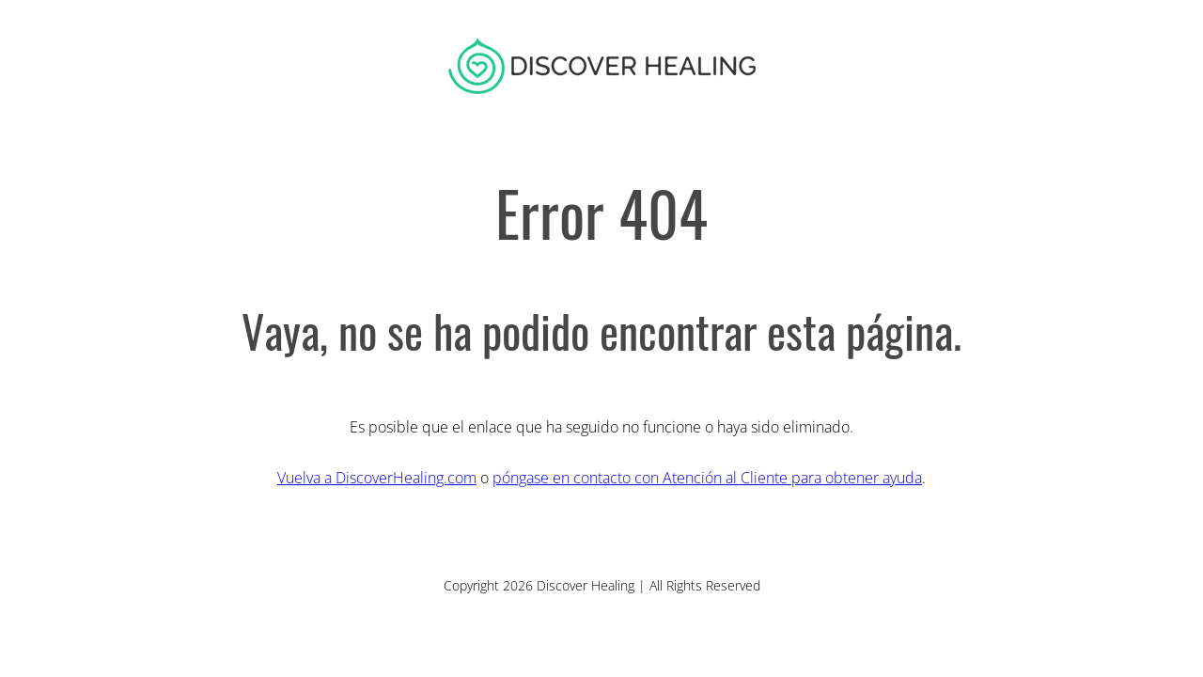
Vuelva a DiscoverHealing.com (377, 477)
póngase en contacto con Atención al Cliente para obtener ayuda (707, 477)
